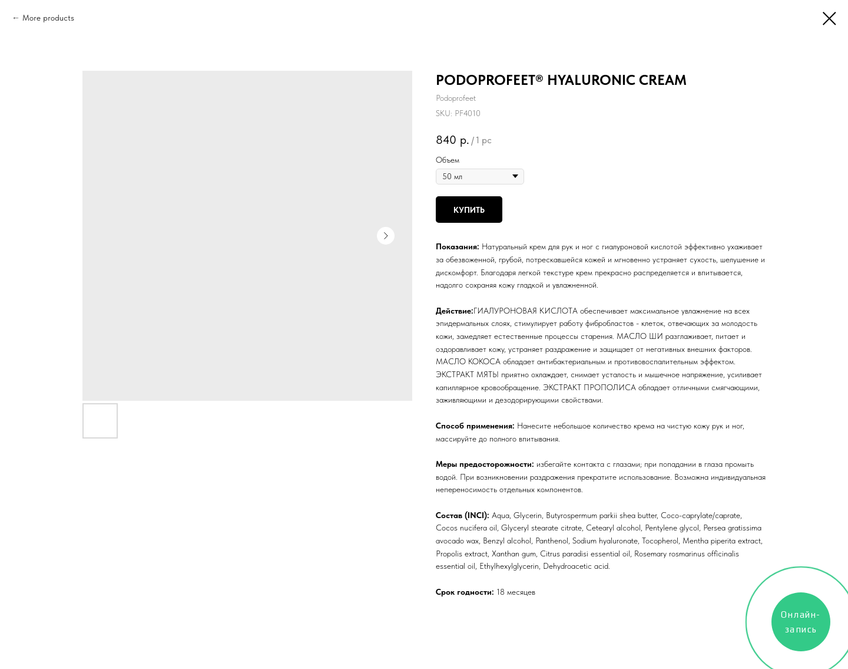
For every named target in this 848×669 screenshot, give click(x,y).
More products (48, 17)
